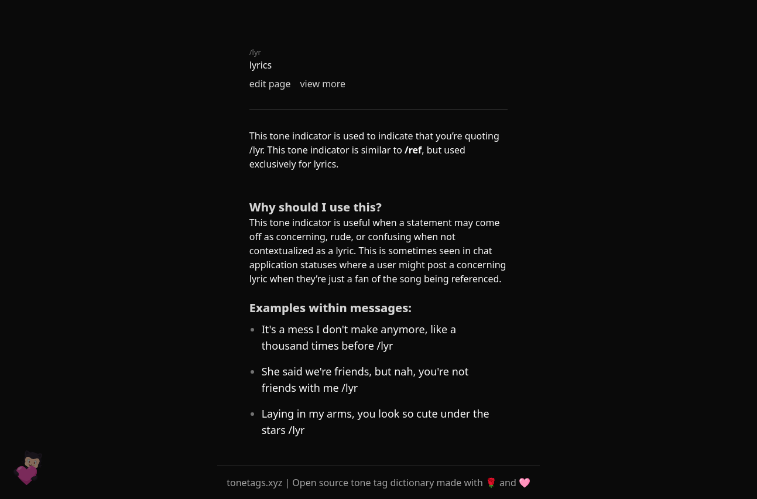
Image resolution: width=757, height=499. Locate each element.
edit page (270, 83)
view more (322, 83)
